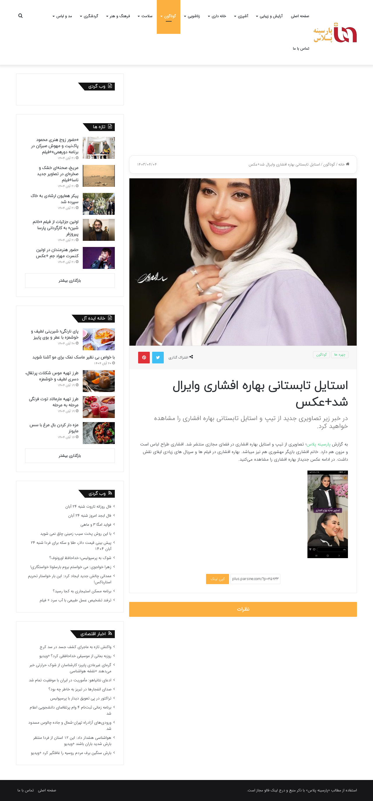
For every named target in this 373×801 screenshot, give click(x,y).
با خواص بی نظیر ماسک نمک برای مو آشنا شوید (73, 357)
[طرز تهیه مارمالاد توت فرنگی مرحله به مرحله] (99, 407)
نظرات (243, 609)
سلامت (146, 16)
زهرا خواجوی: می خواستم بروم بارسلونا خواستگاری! (70, 567)
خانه (343, 164)
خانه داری (219, 16)
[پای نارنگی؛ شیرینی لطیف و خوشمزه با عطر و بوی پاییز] (99, 339)
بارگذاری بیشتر (70, 281)
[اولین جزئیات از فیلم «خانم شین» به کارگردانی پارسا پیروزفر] (99, 230)
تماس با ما (301, 49)
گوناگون (170, 16)
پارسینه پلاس (318, 444)
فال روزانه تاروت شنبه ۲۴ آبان (88, 507)
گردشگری (91, 16)
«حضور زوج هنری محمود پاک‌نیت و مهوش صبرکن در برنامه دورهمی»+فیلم (54, 146)
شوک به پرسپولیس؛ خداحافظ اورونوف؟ (80, 558)
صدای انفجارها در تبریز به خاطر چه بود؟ (80, 689)
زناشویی (194, 16)
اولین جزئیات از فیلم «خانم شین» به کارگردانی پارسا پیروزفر (55, 228)
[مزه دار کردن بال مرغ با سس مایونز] (99, 433)
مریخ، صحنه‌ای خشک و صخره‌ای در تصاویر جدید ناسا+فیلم (57, 174)
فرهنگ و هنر (120, 16)
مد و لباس (64, 16)
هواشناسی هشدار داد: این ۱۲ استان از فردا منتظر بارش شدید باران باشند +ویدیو (72, 741)
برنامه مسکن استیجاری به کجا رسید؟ (82, 591)
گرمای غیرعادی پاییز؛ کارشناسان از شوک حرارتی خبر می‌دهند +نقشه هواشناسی (70, 668)
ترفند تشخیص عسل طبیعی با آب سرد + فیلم (75, 600)
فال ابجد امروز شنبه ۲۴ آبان (89, 516)
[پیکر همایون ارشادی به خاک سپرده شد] (99, 204)
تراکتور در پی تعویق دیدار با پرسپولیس (80, 698)
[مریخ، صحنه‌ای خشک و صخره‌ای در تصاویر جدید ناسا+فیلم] (99, 176)
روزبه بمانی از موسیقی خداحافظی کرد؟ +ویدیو (75, 656)
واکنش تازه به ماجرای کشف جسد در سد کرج (75, 647)
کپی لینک (217, 579)
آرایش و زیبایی (271, 16)
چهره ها (339, 354)
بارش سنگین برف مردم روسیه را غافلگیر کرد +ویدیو (71, 753)
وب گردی (97, 494)
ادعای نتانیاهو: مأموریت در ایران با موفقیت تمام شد (70, 680)
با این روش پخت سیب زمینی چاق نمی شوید (75, 534)
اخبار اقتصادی (92, 634)
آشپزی (243, 16)
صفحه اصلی (300, 16)
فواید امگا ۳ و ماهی (95, 525)
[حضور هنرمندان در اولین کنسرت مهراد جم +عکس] (99, 258)
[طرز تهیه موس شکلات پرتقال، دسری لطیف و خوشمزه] (99, 381)
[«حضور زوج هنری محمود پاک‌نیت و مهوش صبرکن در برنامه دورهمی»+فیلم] (99, 148)
